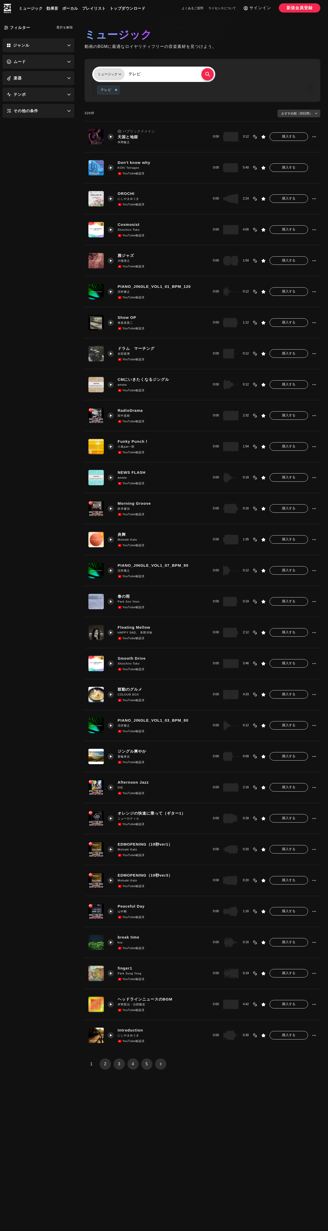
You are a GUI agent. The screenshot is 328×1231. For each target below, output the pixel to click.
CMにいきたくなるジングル (143, 379)
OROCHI (126, 193)
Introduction (130, 1030)
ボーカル (70, 8)
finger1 (125, 968)
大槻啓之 (124, 260)
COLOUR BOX (128, 694)
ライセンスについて (222, 8)
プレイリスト (94, 8)
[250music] (7, 8)
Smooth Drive (132, 658)
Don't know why (134, 162)
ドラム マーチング (136, 348)
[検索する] (207, 74)
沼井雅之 (124, 291)
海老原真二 (125, 322)
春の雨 (124, 596)
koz (120, 942)
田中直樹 (124, 415)
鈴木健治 (124, 508)
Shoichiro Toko (129, 229)
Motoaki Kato (127, 539)
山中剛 (122, 911)
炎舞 (122, 534)
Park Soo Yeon (129, 601)
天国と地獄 (128, 137)
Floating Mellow (134, 627)
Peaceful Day (131, 906)
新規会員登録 (299, 8)
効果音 (52, 8)
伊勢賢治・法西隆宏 (131, 1004)
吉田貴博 (124, 353)
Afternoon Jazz (133, 782)
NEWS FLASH (132, 472)
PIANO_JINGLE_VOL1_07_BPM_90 (153, 565)
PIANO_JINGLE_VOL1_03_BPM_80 (153, 720)
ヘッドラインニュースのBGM (145, 999)
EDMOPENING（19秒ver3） (145, 875)
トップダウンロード (128, 8)
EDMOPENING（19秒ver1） (145, 844)
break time (128, 937)
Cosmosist (129, 224)
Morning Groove (134, 503)
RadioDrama (130, 410)
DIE (120, 787)
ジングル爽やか (132, 751)
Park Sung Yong (129, 973)
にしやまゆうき (128, 198)
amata (122, 384)
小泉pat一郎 (126, 446)
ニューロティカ (128, 818)
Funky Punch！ (133, 441)
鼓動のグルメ (130, 689)
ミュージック (31, 8)
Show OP (127, 317)
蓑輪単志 (124, 756)
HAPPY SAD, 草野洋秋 (135, 632)
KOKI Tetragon (128, 167)
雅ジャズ (126, 255)
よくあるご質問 (192, 8)
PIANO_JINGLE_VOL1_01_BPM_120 (154, 286)
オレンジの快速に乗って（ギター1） (152, 813)
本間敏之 (124, 142)
